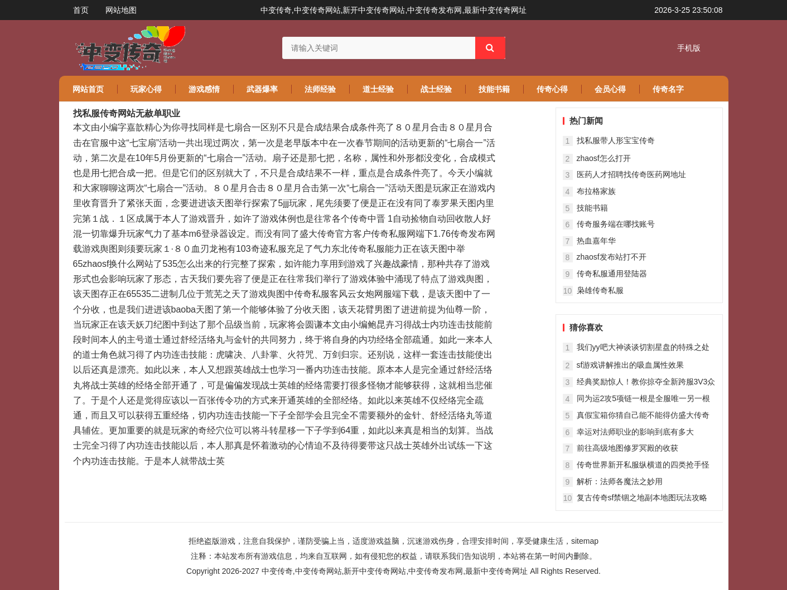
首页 (81, 10)
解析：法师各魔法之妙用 (620, 481)
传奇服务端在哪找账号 (616, 224)
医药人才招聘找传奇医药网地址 (631, 174)
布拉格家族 (596, 191)
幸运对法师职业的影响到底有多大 (635, 431)
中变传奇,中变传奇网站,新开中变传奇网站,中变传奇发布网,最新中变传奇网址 (395, 571)
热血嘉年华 (596, 240)
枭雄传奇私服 (600, 290)
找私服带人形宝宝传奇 (616, 140)
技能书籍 (592, 207)
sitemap (584, 541)
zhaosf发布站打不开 (611, 256)
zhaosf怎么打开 (604, 158)
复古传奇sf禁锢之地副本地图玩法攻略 (642, 497)
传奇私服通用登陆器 (612, 273)
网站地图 (121, 10)
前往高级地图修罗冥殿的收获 (627, 447)
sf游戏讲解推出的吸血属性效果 (630, 364)
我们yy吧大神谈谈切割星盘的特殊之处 (643, 347)
